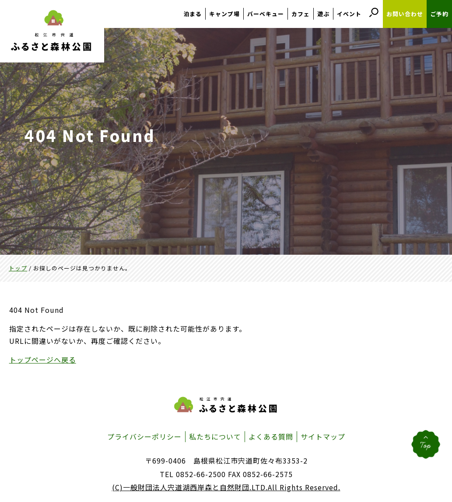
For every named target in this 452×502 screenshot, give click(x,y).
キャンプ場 (224, 14)
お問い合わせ (404, 14)
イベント (349, 14)
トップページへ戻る (42, 359)
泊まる (192, 14)
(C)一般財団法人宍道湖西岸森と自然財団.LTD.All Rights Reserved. (226, 487)
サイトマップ (323, 436)
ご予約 (439, 14)
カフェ (300, 14)
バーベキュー (265, 14)
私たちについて (215, 436)
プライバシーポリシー (144, 436)
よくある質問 (271, 436)
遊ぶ (323, 14)
